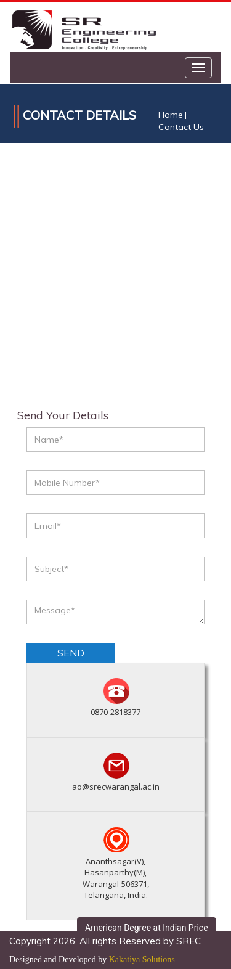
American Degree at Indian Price (146, 928)
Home (170, 114)
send (70, 653)
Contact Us (181, 127)
